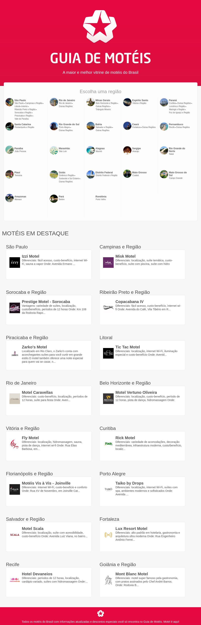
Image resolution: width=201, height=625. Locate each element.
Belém (62, 199)
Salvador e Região (104, 127)
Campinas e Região (33, 103)
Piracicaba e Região (23, 116)
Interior (24, 106)
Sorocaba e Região (23, 113)
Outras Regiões (66, 106)
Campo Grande (176, 178)
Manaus (18, 199)
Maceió (99, 151)
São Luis (63, 151)
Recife (172, 127)
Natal (171, 154)
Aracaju (135, 151)
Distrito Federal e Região (107, 175)
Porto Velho (101, 199)
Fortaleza (136, 127)
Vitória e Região (139, 103)
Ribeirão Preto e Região (25, 109)
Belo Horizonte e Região (106, 103)
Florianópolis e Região (24, 127)
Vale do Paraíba (22, 119)
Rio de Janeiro (65, 103)
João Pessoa (20, 151)
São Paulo (19, 103)
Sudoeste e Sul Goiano (69, 178)
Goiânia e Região (66, 175)
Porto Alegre (64, 127)
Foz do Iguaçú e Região (179, 113)
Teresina (18, 175)
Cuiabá (135, 175)
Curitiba (172, 103)
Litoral (17, 106)
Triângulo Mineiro (103, 109)
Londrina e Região (177, 106)
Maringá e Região (177, 109)
